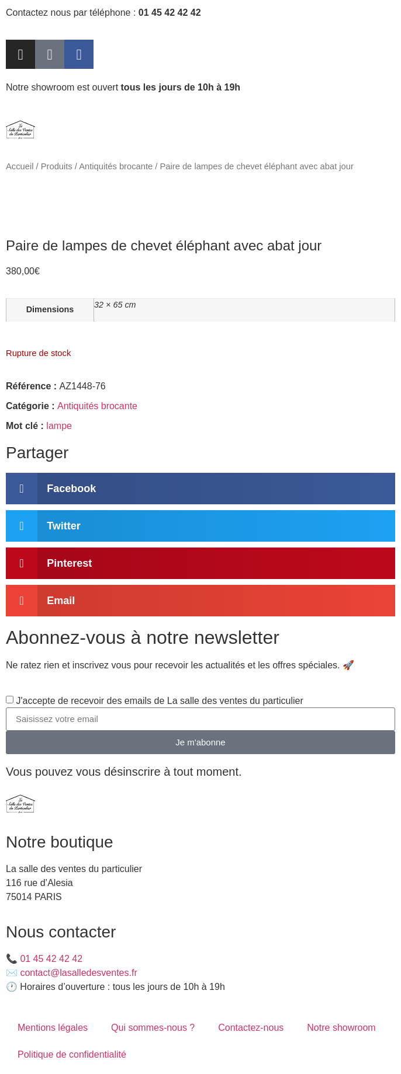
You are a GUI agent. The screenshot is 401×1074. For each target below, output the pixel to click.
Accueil (19, 166)
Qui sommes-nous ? (153, 1028)
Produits (56, 166)
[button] (200, 488)
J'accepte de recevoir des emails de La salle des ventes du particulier (159, 701)
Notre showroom (341, 1028)
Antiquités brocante (116, 166)
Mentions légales (53, 1028)
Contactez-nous (251, 1028)
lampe (59, 426)
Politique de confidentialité (72, 1054)
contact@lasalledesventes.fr (78, 973)
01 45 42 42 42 (51, 959)
